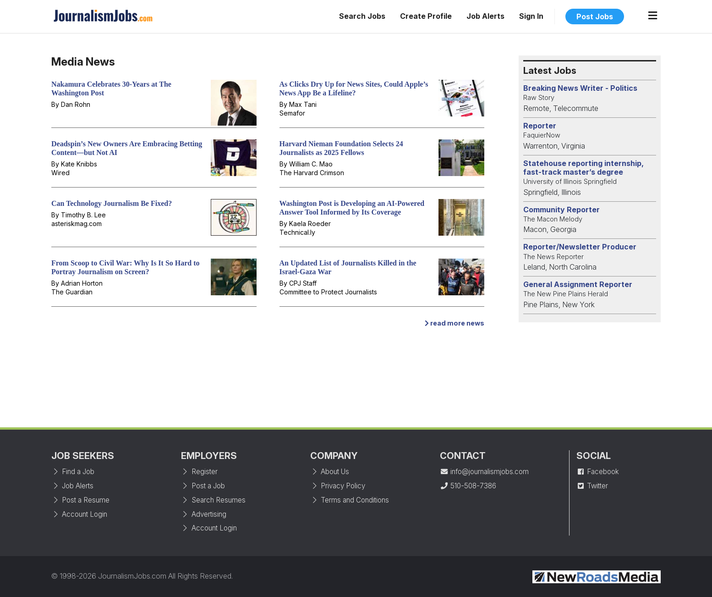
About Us (329, 471)
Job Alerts (485, 16)
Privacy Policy (337, 485)
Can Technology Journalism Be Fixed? (111, 203)
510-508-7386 (468, 485)
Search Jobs (362, 16)
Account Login (79, 514)
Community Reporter (561, 209)
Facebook (597, 471)
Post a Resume (80, 500)
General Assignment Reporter (577, 284)
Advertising (203, 514)
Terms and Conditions (349, 500)
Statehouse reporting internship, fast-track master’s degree (583, 168)
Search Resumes (213, 500)
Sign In (531, 16)
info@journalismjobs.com (484, 471)
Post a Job (203, 485)
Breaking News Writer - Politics (580, 88)
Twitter (592, 485)
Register (199, 471)
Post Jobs (594, 16)
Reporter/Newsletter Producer (579, 246)
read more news (454, 323)
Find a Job (72, 471)
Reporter (539, 125)
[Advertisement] (356, 382)
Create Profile (426, 16)
